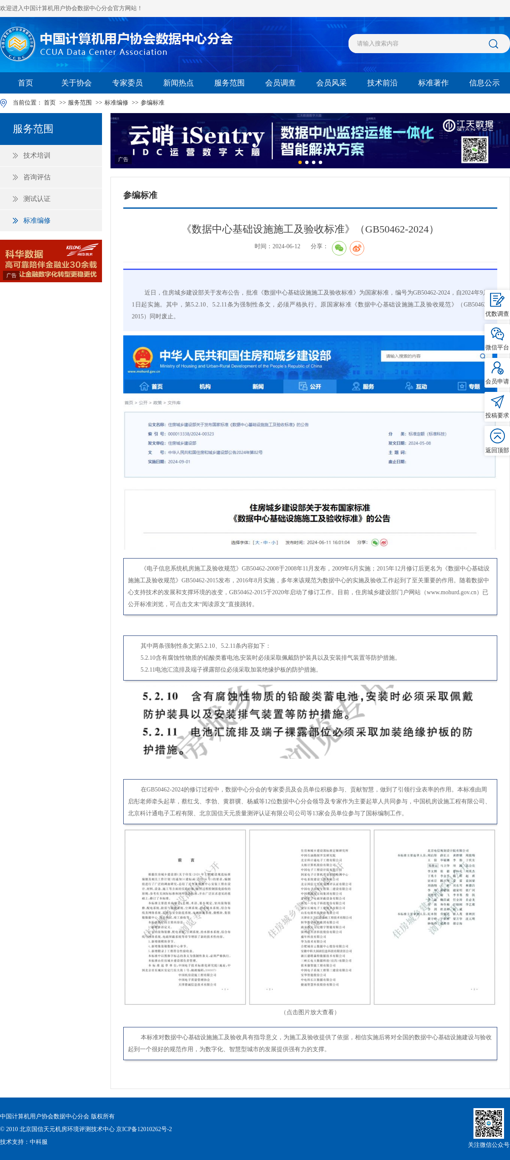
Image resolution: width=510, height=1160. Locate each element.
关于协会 (76, 83)
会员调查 (280, 83)
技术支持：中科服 (24, 1142)
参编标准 (152, 102)
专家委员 (127, 83)
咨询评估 (37, 177)
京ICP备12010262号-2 (144, 1129)
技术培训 (37, 155)
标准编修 (116, 102)
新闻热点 (178, 83)
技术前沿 (382, 83)
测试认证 (37, 198)
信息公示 (484, 83)
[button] (300, 162)
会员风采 (331, 83)
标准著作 (433, 83)
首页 (25, 83)
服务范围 (229, 83)
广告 (11, 275)
